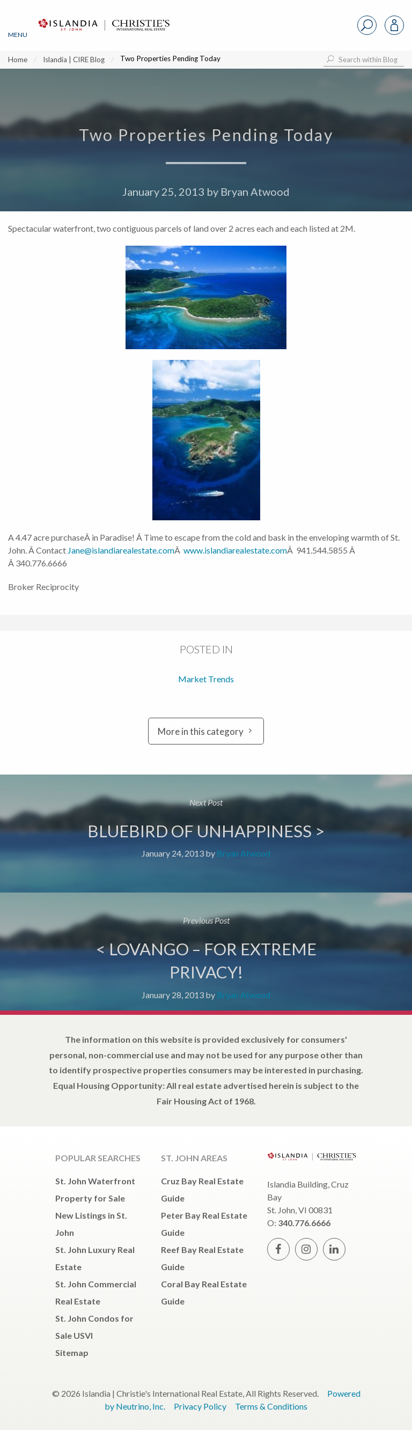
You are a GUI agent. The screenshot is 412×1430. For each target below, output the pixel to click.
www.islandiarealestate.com (235, 550)
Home (17, 59)
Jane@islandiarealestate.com (120, 550)
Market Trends (206, 679)
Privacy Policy (200, 1406)
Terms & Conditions (271, 1406)
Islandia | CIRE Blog (74, 59)
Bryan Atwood (255, 191)
